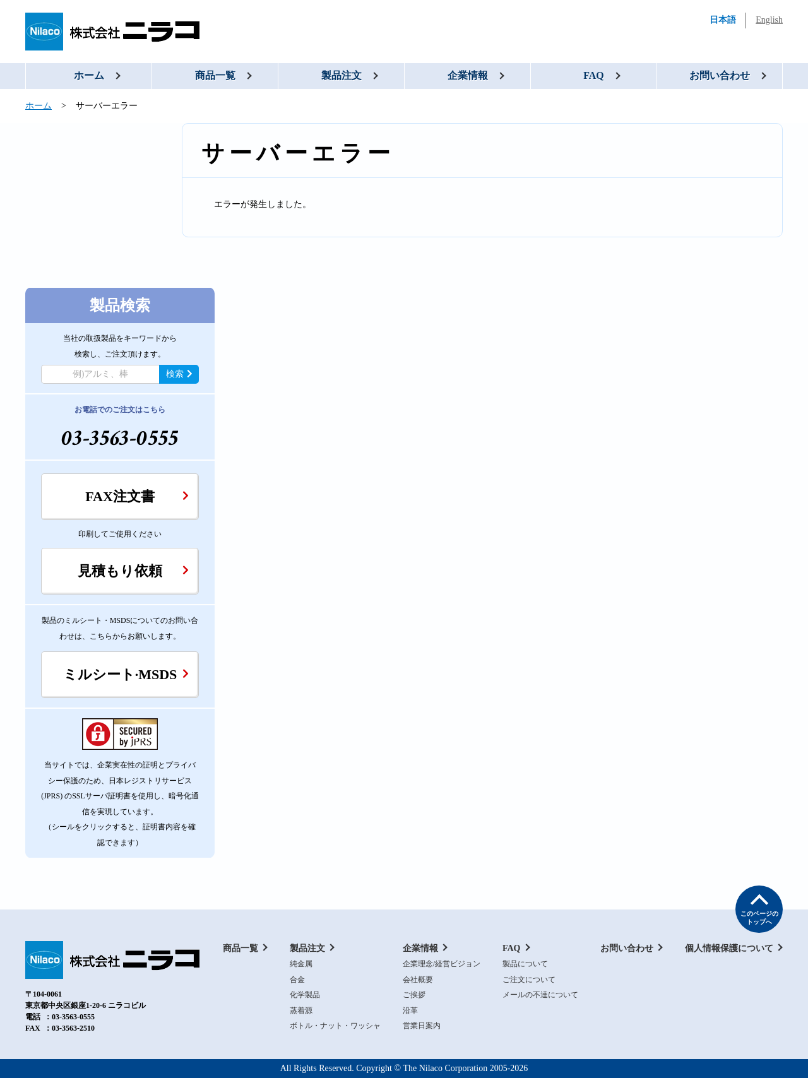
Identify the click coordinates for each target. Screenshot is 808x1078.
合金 (297, 979)
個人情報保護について (729, 948)
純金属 (301, 963)
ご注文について (529, 979)
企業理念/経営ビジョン (441, 963)
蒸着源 (301, 1010)
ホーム (89, 75)
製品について (525, 963)
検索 (179, 374)
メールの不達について (540, 994)
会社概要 (418, 979)
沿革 (410, 1010)
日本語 (723, 20)
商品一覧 (215, 75)
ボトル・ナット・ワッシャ (335, 1025)
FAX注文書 (137, 496)
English (769, 20)
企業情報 (468, 75)
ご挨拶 (414, 994)
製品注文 (341, 75)
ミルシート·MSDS (126, 674)
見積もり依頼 (133, 571)
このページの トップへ (759, 917)
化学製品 (305, 994)
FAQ (593, 75)
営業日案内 (422, 1025)
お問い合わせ (719, 75)
